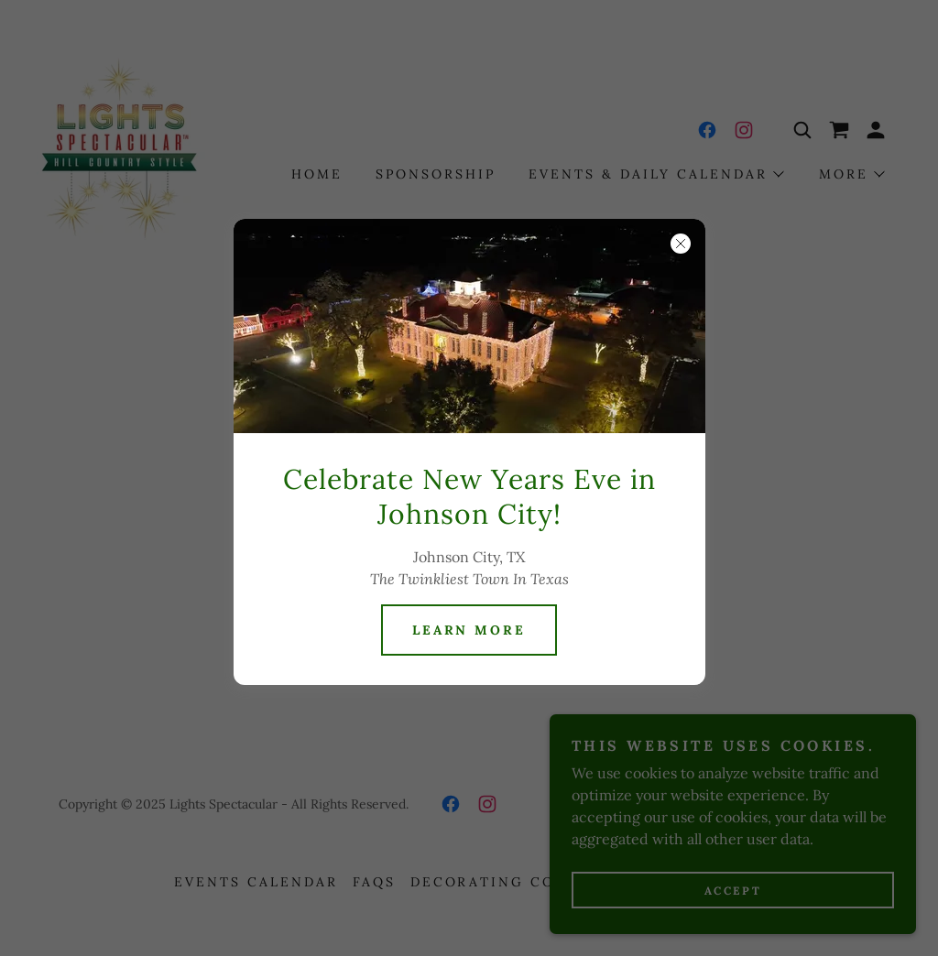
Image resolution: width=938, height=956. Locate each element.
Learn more (469, 630)
